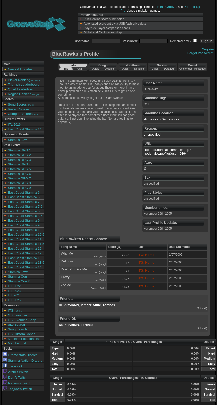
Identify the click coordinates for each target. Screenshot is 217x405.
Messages (200, 68)
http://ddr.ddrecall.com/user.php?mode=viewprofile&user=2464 (167, 151)
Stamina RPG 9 (19, 188)
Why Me (67, 253)
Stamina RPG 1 (19, 150)
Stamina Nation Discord (22, 360)
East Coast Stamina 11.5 (26, 244)
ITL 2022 (14, 286)
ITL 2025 (14, 300)
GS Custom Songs (21, 334)
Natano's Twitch (17, 383)
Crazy (65, 277)
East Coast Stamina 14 (24, 267)
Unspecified (152, 134)
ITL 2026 (14, 124)
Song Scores (17, 104)
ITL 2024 (14, 295)
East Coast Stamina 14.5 (26, 129)
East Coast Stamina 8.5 (25, 216)
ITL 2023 (14, 290)
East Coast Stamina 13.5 (26, 262)
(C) (40, 80)
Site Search (16, 324)
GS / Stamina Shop (22, 320)
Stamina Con (17, 276)
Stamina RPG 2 (19, 155)
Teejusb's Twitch (17, 389)
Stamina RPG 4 (19, 164)
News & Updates (20, 69)
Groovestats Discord (20, 355)
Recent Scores (18, 109)
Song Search (17, 329)
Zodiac (66, 285)
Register (208, 49)
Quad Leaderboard (22, 89)
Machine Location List (24, 338)
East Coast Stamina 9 (24, 220)
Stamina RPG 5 (19, 169)
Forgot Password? (200, 53)
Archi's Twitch (15, 372)
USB (80, 68)
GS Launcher (17, 315)
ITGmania (15, 310)
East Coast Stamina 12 (24, 248)
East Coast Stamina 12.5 (26, 253)
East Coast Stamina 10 (24, 230)
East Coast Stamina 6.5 (25, 197)
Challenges (185, 68)
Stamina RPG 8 (19, 183)
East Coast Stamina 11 (24, 239)
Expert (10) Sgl (98, 288)
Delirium (67, 261)
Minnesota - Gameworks (161, 119)
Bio (66, 68)
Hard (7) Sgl (99, 280)
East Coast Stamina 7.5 (25, 206)
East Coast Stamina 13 (24, 258)
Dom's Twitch (15, 377)
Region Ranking (19, 94)
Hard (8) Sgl (99, 264)
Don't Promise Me (74, 269)
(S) (36, 80)
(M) (32, 80)
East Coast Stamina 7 (24, 202)
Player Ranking (19, 80)
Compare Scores (20, 114)
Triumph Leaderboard (23, 84)
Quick (95, 68)
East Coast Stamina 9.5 (25, 225)
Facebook (13, 366)
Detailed (109, 68)
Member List (17, 343)
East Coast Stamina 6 (24, 192)
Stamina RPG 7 (19, 178)
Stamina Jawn (18, 272)
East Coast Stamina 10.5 (26, 234)
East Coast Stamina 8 (24, 211)
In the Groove (166, 7)
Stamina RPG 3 (19, 160)
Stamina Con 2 (19, 281)
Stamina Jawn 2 (19, 140)
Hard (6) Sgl (99, 256)
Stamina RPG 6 (19, 174)
